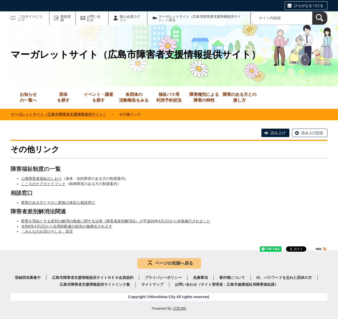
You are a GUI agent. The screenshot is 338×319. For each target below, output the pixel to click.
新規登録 (65, 18)
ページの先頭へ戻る (174, 263)
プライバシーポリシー (163, 277)
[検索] (319, 18)
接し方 (239, 97)
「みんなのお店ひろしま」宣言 (47, 231)
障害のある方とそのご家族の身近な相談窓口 (58, 202)
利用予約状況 (169, 97)
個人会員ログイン (130, 18)
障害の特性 (204, 97)
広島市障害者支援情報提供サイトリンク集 (95, 284)
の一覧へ (28, 97)
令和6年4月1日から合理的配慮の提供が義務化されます (66, 226)
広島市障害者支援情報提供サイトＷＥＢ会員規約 (92, 277)
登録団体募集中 (28, 277)
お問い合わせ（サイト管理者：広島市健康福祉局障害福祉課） (226, 284)
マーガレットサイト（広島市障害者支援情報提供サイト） (59, 114)
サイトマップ (152, 284)
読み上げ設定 (312, 133)
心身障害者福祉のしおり (41, 178)
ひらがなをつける (308, 5)
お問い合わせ (94, 18)
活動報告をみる (134, 97)
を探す (63, 97)
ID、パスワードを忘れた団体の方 (284, 277)
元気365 (179, 308)
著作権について (232, 277)
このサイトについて (30, 18)
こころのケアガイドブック (43, 184)
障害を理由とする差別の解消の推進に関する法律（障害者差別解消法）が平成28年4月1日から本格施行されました (115, 221)
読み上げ (278, 133)
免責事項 (200, 277)
